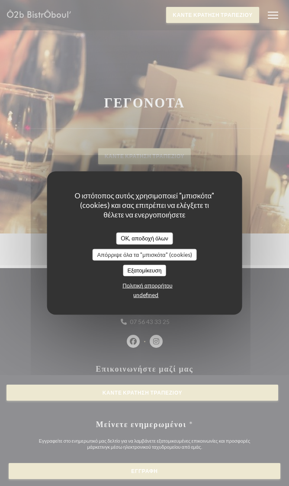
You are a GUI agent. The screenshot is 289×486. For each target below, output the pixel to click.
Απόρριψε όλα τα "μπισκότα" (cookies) (144, 254)
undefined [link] (145, 294)
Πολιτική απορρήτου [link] (147, 285)
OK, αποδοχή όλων (144, 238)
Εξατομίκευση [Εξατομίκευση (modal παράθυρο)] (145, 270)
